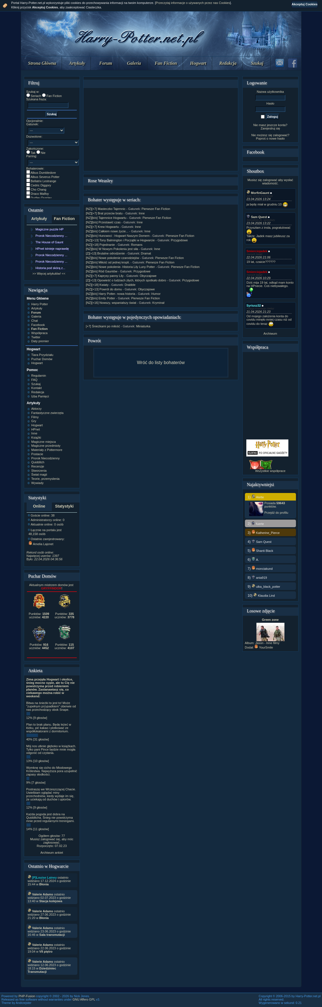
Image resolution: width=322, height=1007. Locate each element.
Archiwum (270, 333)
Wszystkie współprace (270, 471)
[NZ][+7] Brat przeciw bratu (104, 213)
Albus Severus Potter (45, 177)
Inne (142, 213)
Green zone (270, 619)
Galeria (134, 63)
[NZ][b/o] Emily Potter (100, 298)
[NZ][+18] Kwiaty (97, 284)
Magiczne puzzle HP (50, 229)
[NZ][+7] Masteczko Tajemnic (105, 208)
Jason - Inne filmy (267, 643)
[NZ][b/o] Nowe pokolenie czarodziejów (112, 258)
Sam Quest (257, 217)
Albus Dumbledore (43, 172)
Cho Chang (39, 189)
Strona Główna (42, 63)
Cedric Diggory (41, 185)
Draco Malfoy (40, 193)
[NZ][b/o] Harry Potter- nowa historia (110, 293)
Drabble (130, 284)
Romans (136, 244)
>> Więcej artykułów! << (49, 273)
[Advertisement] (161, 129)
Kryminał (158, 302)
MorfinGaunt (258, 193)
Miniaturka (143, 326)
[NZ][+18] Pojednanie (100, 244)
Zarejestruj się (270, 128)
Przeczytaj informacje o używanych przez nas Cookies (193, 2)
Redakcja (227, 63)
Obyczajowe (148, 275)
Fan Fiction (166, 63)
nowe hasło (277, 138)
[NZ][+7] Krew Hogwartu (102, 226)
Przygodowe (179, 240)
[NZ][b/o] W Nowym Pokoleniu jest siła (112, 249)
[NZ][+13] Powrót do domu (104, 289)
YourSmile (263, 647)
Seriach (36, 96)
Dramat (146, 253)
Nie (43, 152)
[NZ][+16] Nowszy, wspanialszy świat (111, 302)
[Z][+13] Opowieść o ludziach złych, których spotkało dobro (126, 280)
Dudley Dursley (41, 198)
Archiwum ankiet (51, 852)
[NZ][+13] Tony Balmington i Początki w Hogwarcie (120, 240)
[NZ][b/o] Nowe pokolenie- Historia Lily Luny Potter (120, 266)
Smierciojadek (257, 251)
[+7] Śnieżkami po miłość (103, 326)
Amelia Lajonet (41, 544)
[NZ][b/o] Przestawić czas (103, 222)
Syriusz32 (254, 305)
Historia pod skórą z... (50, 268)
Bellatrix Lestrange (43, 181)
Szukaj (257, 63)
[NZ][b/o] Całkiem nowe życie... (107, 231)
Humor (156, 293)
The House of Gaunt (49, 242)
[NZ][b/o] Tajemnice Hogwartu (106, 217)
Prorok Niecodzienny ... (52, 235)
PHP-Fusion (26, 996)
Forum (105, 63)
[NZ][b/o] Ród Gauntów (101, 271)
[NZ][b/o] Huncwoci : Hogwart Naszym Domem (117, 235)
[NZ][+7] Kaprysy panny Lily (105, 275)
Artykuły (77, 63)
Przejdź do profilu (276, 512)
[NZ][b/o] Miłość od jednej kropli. (108, 262)
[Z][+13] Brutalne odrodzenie (105, 253)
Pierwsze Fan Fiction (156, 208)
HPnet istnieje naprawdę (52, 248)
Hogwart (198, 63)
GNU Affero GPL (84, 999)
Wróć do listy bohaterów (161, 362)
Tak (33, 152)
